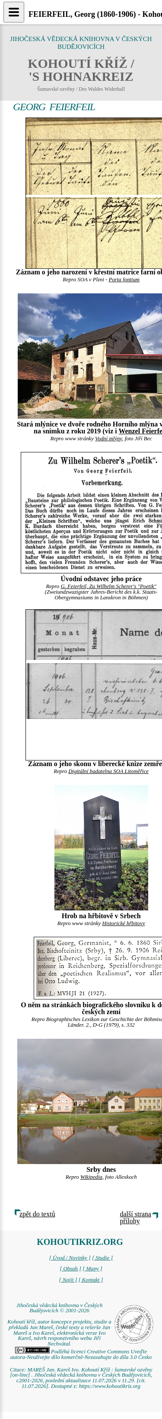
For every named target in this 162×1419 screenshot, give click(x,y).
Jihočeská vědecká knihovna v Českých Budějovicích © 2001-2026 (59, 1308)
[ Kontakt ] (91, 1280)
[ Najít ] (68, 1280)
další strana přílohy (135, 1217)
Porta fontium (124, 280)
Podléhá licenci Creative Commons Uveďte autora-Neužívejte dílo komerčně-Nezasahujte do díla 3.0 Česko (81, 1354)
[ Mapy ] (92, 1269)
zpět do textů (37, 1214)
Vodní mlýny (108, 439)
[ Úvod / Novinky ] (70, 1258)
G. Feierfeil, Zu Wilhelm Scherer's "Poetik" (108, 586)
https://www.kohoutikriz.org (109, 1386)
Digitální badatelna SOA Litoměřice (108, 771)
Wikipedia (91, 1177)
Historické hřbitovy (123, 923)
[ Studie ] (102, 1258)
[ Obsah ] (70, 1269)
